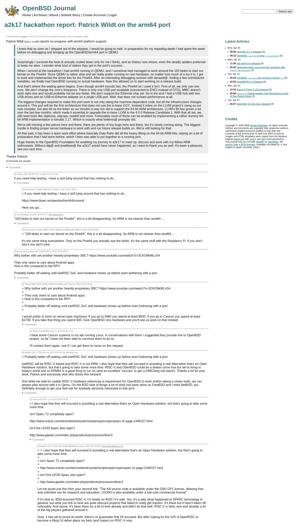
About (53, 15)
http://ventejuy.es (56, 215)
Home (26, 15)
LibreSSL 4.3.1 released (249, 51)
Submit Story (70, 15)
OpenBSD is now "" (258, 55)
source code (231, 144)
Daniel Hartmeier (258, 125)
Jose (252, 139)
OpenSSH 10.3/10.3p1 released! (253, 104)
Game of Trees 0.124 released (252, 89)
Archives (40, 15)
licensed (248, 144)
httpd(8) (260, 141)
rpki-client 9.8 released (248, 63)
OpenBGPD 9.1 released (250, 81)
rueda (24, 36)
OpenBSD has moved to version (260, 78)
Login (112, 15)
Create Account (94, 15)
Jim (263, 139)
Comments (15, 167)
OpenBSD (273, 141)
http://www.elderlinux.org (113, 446)
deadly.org (238, 139)
